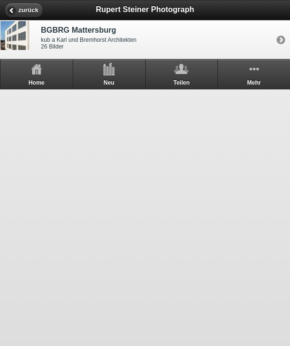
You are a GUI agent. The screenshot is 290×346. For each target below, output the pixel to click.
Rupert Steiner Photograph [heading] (145, 9)
